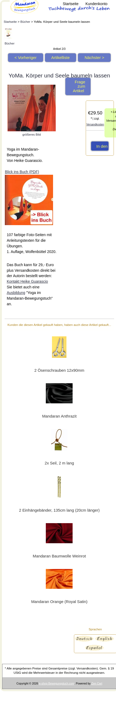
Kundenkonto (96, 4)
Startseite (70, 4)
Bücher (25, 21)
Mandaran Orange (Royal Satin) (59, 602)
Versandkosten (95, 124)
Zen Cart (96, 683)
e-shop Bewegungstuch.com (56, 683)
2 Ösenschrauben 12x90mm (59, 370)
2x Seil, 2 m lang (59, 463)
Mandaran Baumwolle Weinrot (59, 556)
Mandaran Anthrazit (59, 416)
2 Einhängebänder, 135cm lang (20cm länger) (59, 510)
